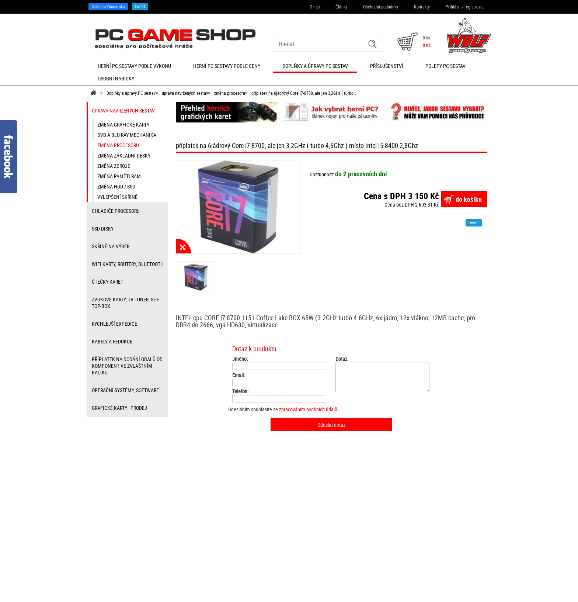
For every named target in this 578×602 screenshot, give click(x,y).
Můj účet (192, 545)
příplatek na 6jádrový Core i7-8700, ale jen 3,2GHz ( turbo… (303, 93)
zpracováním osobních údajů (308, 409)
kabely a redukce (112, 341)
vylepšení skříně (117, 196)
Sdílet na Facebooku (108, 6)
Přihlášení (193, 520)
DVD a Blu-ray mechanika (126, 134)
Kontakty (422, 7)
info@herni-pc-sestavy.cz (276, 559)
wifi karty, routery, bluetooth (128, 263)
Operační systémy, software (125, 390)
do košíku (469, 199)
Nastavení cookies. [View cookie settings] (393, 585)
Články (341, 7)
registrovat (474, 7)
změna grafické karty (123, 124)
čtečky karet (107, 281)
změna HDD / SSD (116, 186)
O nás (315, 7)
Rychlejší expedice (114, 323)
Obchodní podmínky (380, 7)
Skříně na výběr (110, 246)
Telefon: (240, 391)
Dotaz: (341, 359)
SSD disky (103, 228)
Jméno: (240, 359)
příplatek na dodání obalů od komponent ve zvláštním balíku (127, 366)
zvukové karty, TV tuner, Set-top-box (125, 302)
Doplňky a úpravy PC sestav (131, 93)
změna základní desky (123, 155)
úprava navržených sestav (185, 93)
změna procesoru (229, 93)
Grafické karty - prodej (119, 407)
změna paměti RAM (119, 176)
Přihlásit (453, 7)
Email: (238, 375)
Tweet (139, 6)
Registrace (194, 528)
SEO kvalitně (328, 585)
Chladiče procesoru (116, 210)
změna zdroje (113, 165)
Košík (189, 536)
